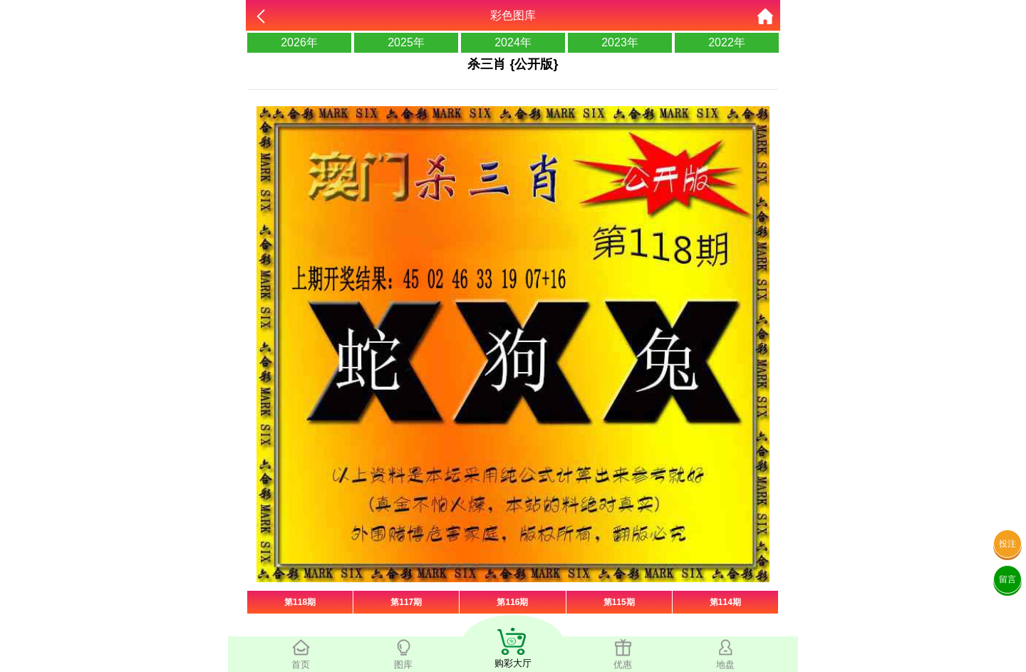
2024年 (513, 42)
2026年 (299, 42)
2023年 (619, 42)
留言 (1007, 579)
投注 (1007, 544)
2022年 (726, 42)
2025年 (406, 42)
